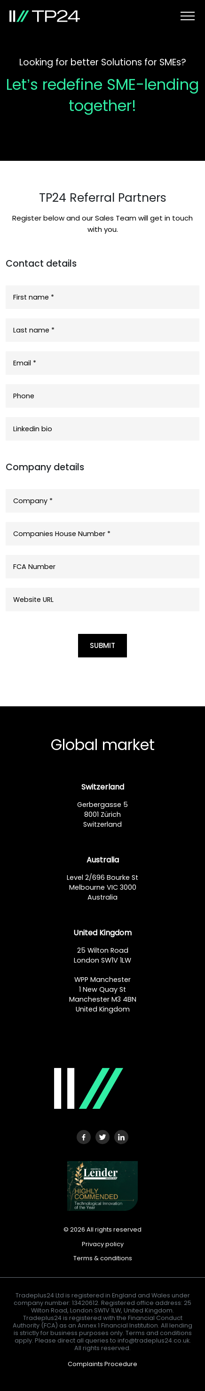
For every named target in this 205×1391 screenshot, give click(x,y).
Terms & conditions (102, 1258)
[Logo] (82, 1088)
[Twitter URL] (102, 1137)
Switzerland (102, 787)
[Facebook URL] (84, 1137)
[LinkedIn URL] (121, 1137)
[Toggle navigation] (187, 16)
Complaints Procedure (102, 1364)
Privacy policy (103, 1244)
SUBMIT (102, 645)
